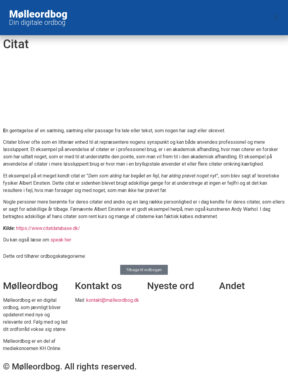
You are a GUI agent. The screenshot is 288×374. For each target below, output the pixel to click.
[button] (276, 18)
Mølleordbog (38, 14)
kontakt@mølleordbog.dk (112, 300)
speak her (60, 240)
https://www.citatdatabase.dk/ (48, 228)
